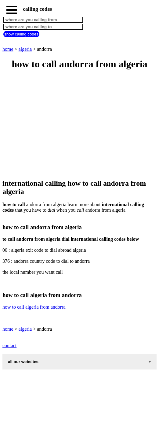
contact (9, 345)
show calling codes (21, 34)
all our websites (23, 361)
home (7, 49)
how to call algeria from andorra (34, 307)
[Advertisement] (79, 125)
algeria (25, 49)
